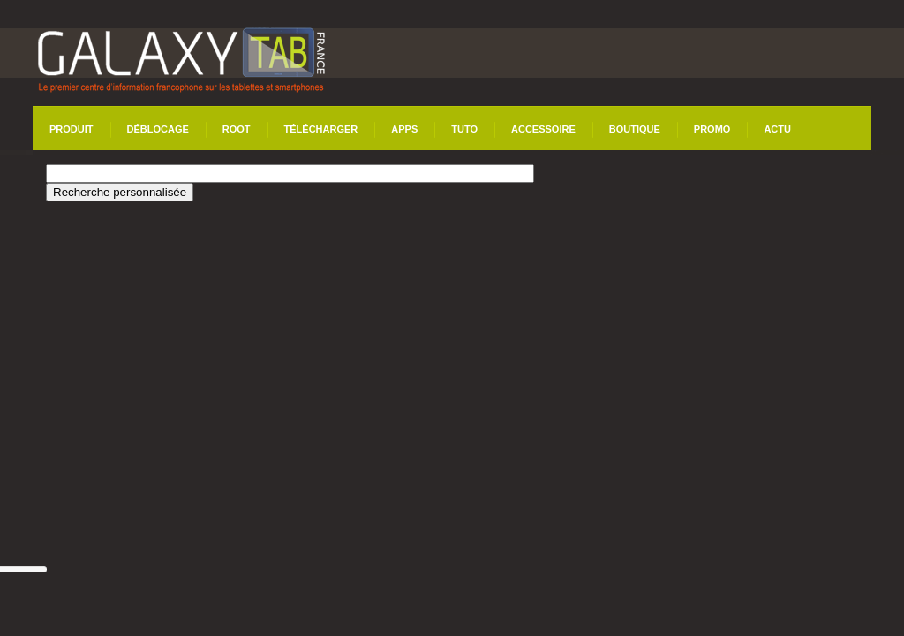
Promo (712, 129)
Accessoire (543, 129)
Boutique (634, 129)
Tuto (464, 129)
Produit (71, 129)
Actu (777, 129)
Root (236, 129)
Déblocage (158, 129)
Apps (404, 129)
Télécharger (321, 129)
